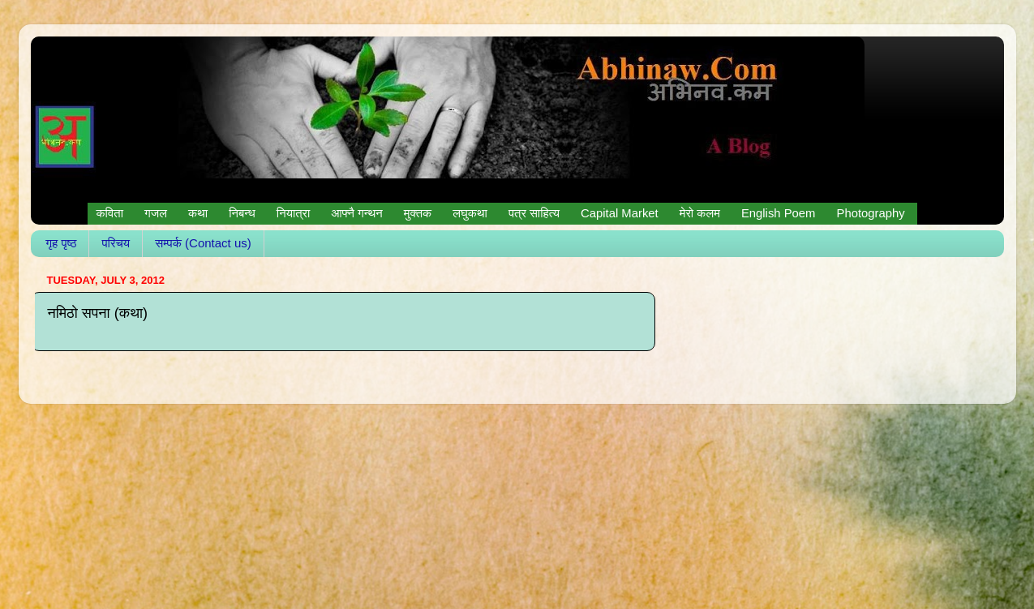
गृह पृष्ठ (60, 243)
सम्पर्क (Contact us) (203, 243)
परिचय (115, 243)
